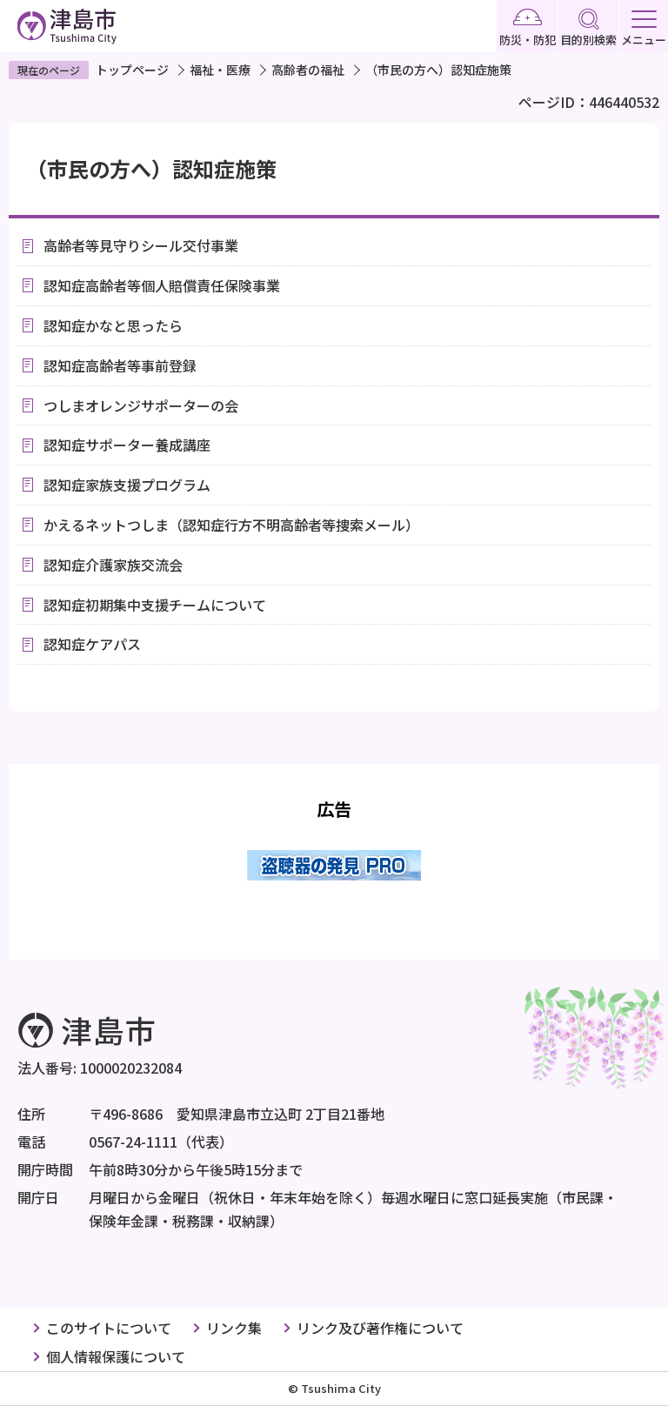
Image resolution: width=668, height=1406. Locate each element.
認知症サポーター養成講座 (126, 444)
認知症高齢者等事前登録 (120, 365)
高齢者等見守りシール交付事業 (140, 245)
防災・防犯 (527, 28)
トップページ (132, 69)
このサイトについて (108, 1327)
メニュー (643, 29)
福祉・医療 (220, 69)
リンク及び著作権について (380, 1327)
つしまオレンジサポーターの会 (140, 405)
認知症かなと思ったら (113, 325)
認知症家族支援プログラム (126, 484)
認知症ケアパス (92, 643)
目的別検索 (588, 28)
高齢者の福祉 (307, 69)
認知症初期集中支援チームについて (154, 604)
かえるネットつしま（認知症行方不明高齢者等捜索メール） (231, 524)
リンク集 (234, 1327)
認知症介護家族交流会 (113, 564)
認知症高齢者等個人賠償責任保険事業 (161, 285)
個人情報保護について (115, 1356)
